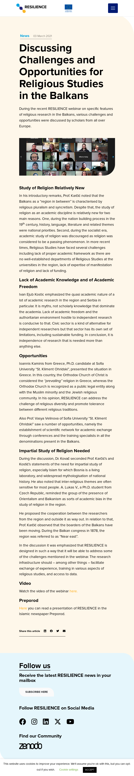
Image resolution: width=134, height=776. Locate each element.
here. (74, 591)
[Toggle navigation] (113, 8)
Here (23, 608)
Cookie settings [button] (68, 769)
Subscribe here (36, 692)
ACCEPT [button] (89, 769)
